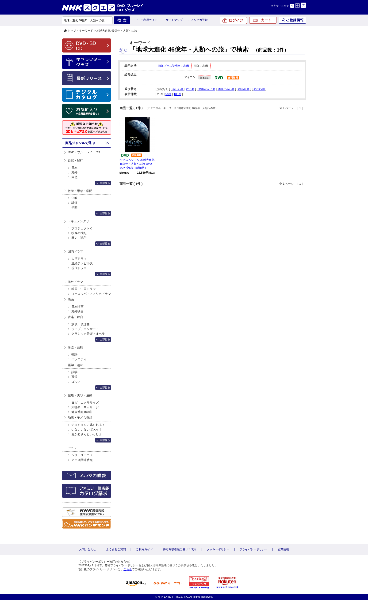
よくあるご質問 (116, 549)
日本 (74, 167)
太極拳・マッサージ (85, 407)
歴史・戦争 (79, 238)
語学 (74, 372)
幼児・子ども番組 (80, 417)
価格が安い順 (206, 89)
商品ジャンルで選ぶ (80, 143)
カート (262, 20)
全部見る (105, 183)
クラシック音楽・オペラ (88, 333)
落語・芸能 (75, 347)
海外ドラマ (75, 282)
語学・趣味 (75, 365)
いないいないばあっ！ (86, 429)
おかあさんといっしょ (86, 434)
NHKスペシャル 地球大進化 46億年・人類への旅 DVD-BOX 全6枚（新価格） (136, 163)
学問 (74, 207)
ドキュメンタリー (80, 221)
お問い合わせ (87, 549)
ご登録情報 (292, 20)
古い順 (190, 89)
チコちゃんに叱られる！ (88, 425)
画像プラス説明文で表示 (173, 66)
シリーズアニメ (82, 455)
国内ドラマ (75, 251)
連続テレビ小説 (82, 263)
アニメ (72, 448)
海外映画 (77, 311)
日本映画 (77, 306)
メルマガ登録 (199, 20)
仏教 (74, 198)
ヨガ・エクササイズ (85, 402)
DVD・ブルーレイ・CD (84, 152)
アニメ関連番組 (82, 460)
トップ (72, 30)
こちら (127, 569)
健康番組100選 (81, 412)
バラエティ (79, 359)
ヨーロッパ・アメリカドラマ (91, 294)
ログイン (233, 20)
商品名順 (243, 89)
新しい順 (178, 89)
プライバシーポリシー (253, 549)
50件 (168, 94)
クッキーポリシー (218, 549)
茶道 (74, 377)
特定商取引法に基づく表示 (180, 549)
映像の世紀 (79, 233)
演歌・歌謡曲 (80, 324)
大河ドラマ (79, 258)
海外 (74, 172)
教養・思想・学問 (80, 191)
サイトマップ (174, 20)
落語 (74, 354)
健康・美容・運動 (80, 395)
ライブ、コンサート (85, 329)
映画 (71, 299)
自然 (74, 177)
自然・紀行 (75, 160)
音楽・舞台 (75, 317)
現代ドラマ (79, 268)
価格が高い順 (226, 89)
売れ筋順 (259, 89)
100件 (177, 94)
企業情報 (283, 549)
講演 (74, 203)
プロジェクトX (81, 228)
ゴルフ (75, 381)
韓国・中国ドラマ (83, 289)
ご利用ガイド (149, 20)
